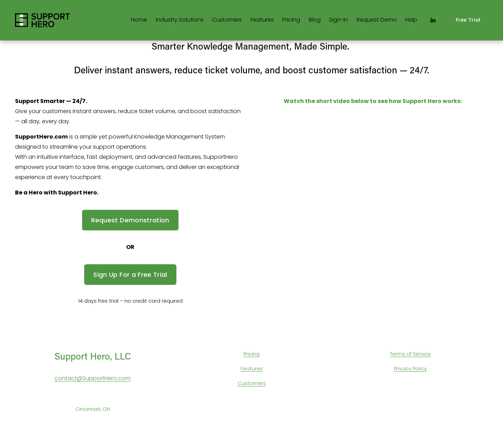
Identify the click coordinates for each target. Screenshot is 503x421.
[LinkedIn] (432, 20)
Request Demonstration (130, 220)
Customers (227, 20)
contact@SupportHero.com (92, 378)
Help (411, 20)
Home (139, 20)
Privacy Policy (410, 368)
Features (262, 20)
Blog (315, 20)
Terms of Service (410, 353)
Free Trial (468, 19)
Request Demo (377, 20)
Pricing (291, 20)
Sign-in (338, 20)
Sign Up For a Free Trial (130, 274)
